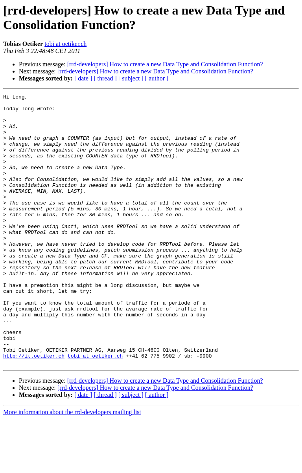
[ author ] (157, 78)
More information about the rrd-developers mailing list (72, 466)
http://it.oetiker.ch (33, 408)
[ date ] (83, 78)
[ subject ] (131, 78)
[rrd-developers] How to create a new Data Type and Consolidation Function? (165, 64)
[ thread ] (105, 78)
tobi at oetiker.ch (65, 43)
